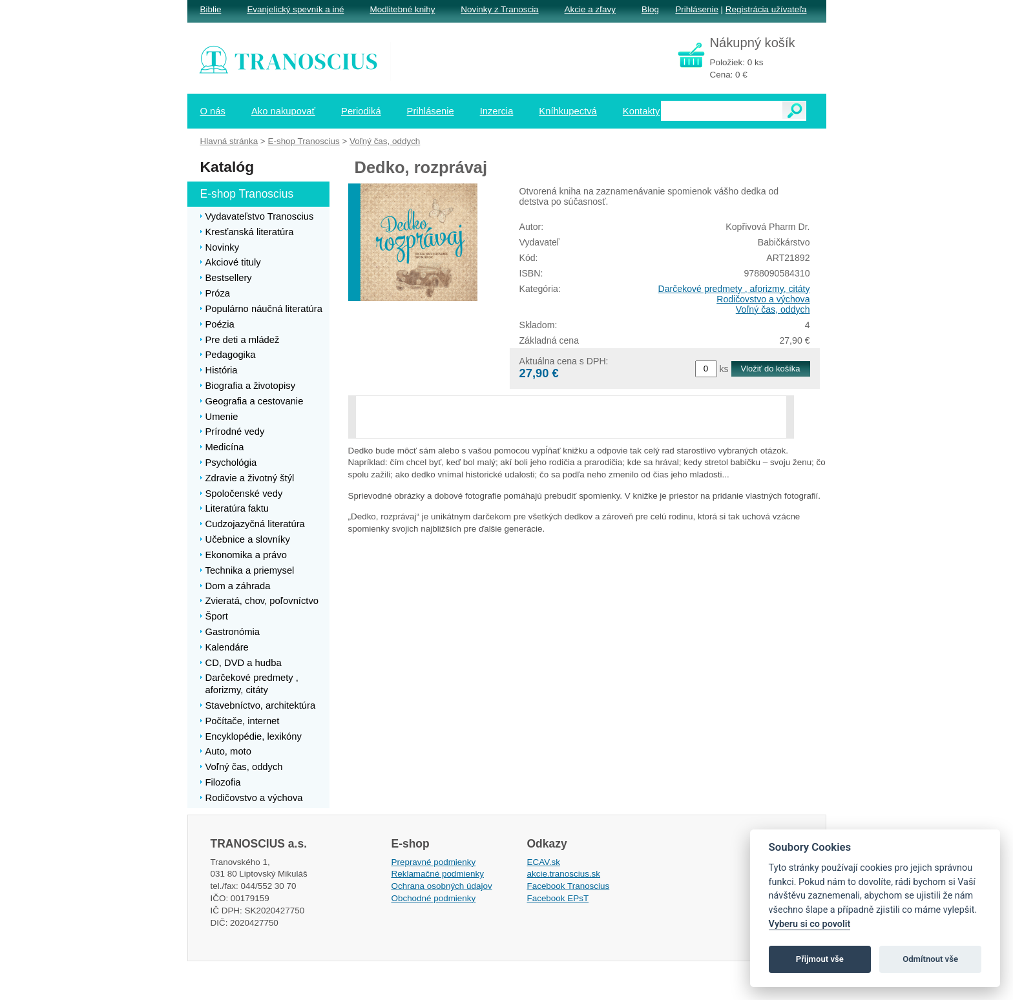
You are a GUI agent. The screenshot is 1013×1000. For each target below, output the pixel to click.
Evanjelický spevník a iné (295, 9)
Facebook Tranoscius (568, 886)
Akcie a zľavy (590, 9)
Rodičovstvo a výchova (762, 299)
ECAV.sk (544, 862)
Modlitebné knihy (402, 9)
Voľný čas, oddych (773, 309)
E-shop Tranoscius (303, 141)
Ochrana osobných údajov (442, 886)
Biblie (211, 9)
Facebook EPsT (558, 898)
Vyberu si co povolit (810, 924)
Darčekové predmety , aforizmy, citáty (734, 289)
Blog (650, 9)
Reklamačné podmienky (438, 874)
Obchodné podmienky (434, 898)
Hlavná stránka (229, 141)
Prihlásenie (696, 9)
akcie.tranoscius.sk (564, 874)
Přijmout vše (820, 959)
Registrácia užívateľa (766, 9)
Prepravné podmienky (434, 862)
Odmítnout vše (930, 959)
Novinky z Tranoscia (499, 9)
